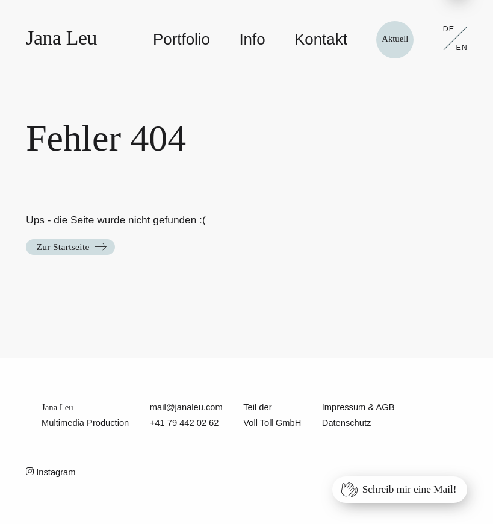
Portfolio (181, 39)
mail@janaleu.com (186, 407)
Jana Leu (61, 38)
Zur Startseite (62, 247)
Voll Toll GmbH (272, 423)
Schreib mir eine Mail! (409, 489)
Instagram (50, 472)
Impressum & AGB (358, 407)
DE (448, 29)
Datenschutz (346, 423)
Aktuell (395, 38)
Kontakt (320, 39)
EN (462, 47)
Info (252, 39)
